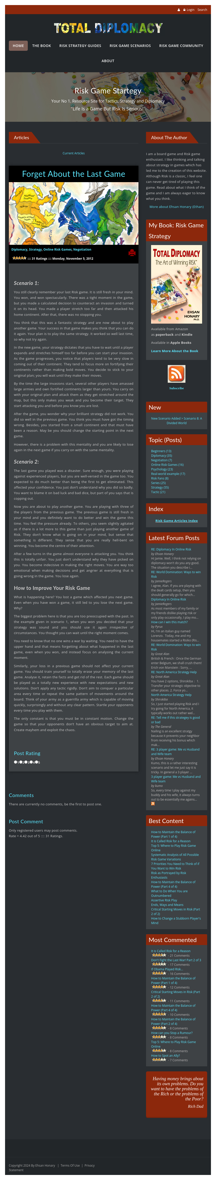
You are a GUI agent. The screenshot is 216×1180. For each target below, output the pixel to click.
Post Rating (27, 753)
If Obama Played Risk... (167, 969)
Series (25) (158, 483)
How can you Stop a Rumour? (172, 1033)
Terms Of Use (70, 1165)
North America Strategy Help (171, 695)
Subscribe (176, 388)
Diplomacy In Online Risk (168, 599)
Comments (21, 795)
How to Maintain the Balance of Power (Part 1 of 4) (173, 834)
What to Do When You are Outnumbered (169, 893)
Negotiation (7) (161, 460)
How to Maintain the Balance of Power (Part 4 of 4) (173, 884)
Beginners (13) (161, 451)
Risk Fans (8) (160, 478)
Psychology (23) (162, 469)
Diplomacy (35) (161, 455)
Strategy (35, 249)
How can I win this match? (169, 622)
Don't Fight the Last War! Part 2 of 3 (176, 960)
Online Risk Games (57, 249)
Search (202, 10)
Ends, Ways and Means (167, 905)
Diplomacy (19, 249)
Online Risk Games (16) (167, 465)
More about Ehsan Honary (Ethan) (177, 206)
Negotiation (82, 249)
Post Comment (26, 821)
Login (190, 10)
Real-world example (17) (168, 474)
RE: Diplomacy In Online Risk (171, 549)
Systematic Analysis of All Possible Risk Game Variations (175, 857)
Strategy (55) (160, 487)
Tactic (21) (158, 492)
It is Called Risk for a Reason (170, 841)
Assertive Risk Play (164, 900)
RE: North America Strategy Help (174, 672)
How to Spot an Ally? (165, 1055)
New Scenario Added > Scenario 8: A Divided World (176, 420)
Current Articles (74, 153)
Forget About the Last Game (73, 174)
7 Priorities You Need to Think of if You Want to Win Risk (175, 866)
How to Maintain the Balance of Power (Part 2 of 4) (173, 1021)
